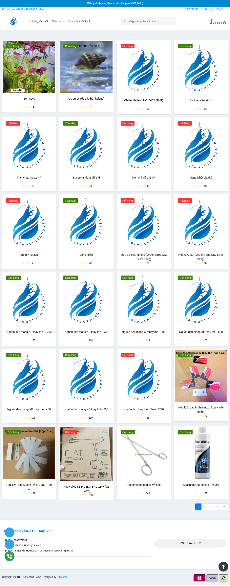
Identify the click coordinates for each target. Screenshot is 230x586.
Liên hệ (207, 9)
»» (224, 508)
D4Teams (62, 578)
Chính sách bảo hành (79, 21)
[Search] (148, 21)
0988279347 (191, 9)
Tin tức (220, 9)
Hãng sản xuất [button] (40, 21)
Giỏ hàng (217, 21)
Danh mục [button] (57, 21)
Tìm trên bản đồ (190, 544)
